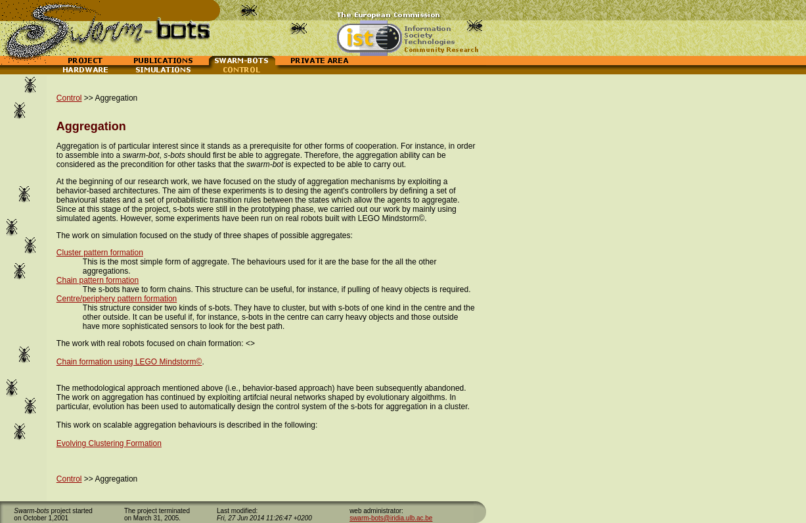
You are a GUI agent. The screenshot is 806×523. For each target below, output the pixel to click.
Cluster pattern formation (99, 252)
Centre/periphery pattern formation (116, 298)
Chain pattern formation (97, 280)
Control (69, 98)
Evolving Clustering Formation (109, 443)
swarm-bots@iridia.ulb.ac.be (390, 518)
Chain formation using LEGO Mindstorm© (129, 361)
